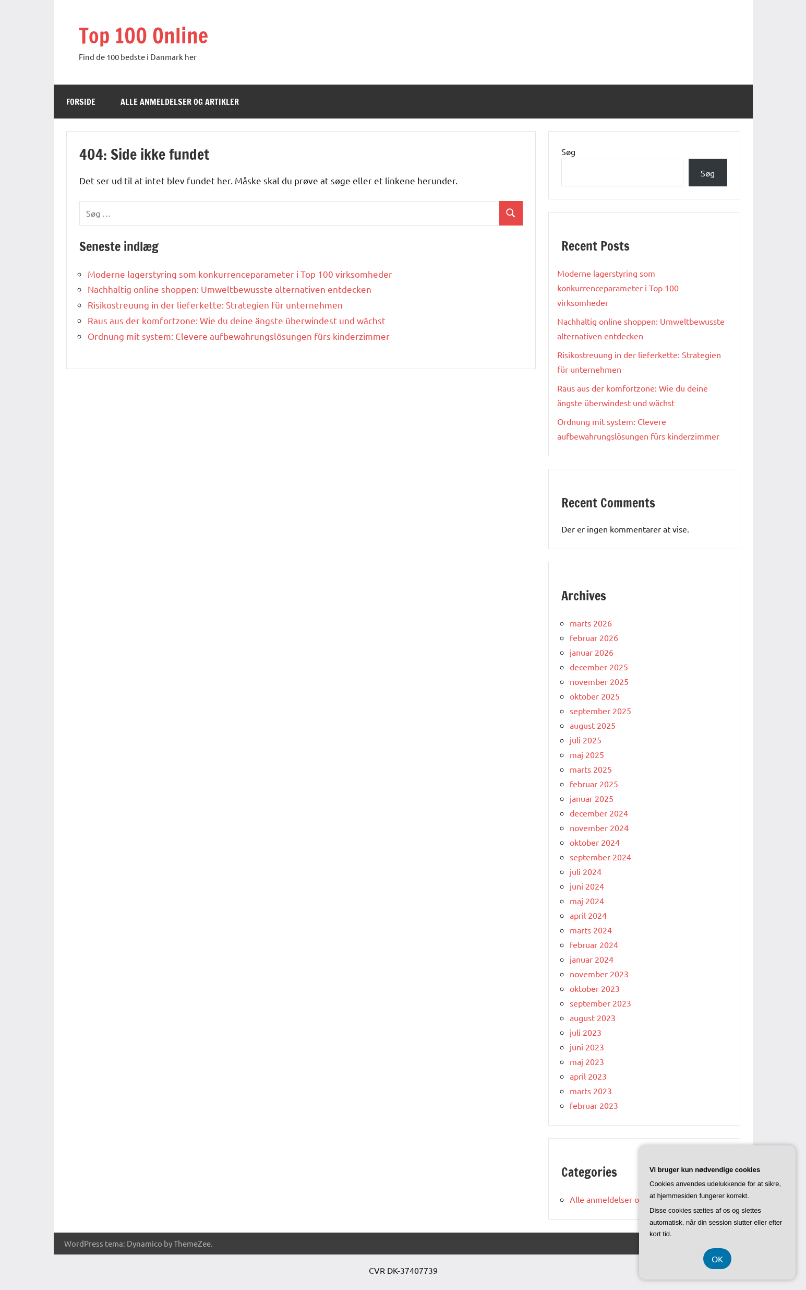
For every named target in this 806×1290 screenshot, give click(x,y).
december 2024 (599, 813)
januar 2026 (591, 652)
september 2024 (600, 856)
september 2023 (600, 1003)
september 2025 (600, 710)
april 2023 (588, 1076)
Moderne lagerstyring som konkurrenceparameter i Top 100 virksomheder (240, 273)
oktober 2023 (595, 988)
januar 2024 (591, 959)
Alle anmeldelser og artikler (180, 102)
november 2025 (599, 681)
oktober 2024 (595, 842)
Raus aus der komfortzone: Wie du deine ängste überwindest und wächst (237, 320)
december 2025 (599, 666)
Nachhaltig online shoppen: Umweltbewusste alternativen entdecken (229, 288)
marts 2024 (591, 930)
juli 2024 (586, 871)
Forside (80, 102)
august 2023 (593, 1017)
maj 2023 (587, 1061)
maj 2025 (587, 754)
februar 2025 (594, 783)
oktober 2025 (595, 696)
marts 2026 (591, 623)
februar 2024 (594, 944)
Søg (568, 151)
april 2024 (588, 915)
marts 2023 (591, 1090)
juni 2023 (587, 1047)
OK (717, 1258)
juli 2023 (586, 1032)
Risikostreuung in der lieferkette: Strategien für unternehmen (215, 304)
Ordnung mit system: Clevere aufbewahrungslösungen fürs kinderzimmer (239, 335)
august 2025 (593, 725)
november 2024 (599, 827)
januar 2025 (591, 798)
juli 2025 (586, 740)
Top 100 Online (143, 35)
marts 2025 (591, 769)
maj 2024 (587, 900)
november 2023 (599, 973)
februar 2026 (594, 637)
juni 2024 (587, 886)
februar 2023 (594, 1105)
